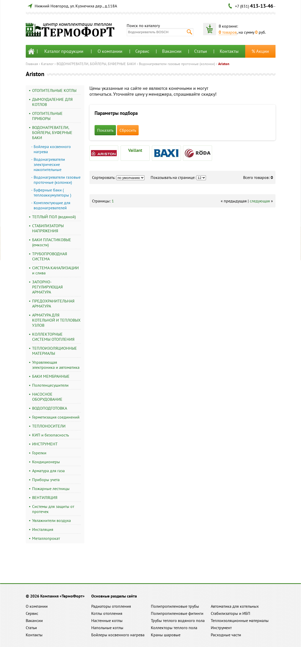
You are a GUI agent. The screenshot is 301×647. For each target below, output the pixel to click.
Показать (105, 130)
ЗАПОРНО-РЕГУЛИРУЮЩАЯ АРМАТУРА (47, 287)
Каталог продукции (63, 51)
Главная (32, 64)
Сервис (142, 51)
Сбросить (128, 130)
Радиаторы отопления (111, 606)
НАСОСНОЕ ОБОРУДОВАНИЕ (47, 397)
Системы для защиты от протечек (53, 509)
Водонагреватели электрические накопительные (49, 164)
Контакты (229, 51)
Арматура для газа (48, 470)
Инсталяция (42, 529)
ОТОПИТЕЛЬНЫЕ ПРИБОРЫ (47, 116)
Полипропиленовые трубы (175, 606)
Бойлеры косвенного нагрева (118, 634)
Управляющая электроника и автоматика (56, 365)
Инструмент (221, 627)
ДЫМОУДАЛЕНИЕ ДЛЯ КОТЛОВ (52, 102)
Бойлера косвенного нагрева (52, 149)
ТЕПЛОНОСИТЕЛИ (49, 426)
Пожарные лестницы (51, 488)
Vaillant (135, 150)
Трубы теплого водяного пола (178, 620)
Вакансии (171, 51)
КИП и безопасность (50, 434)
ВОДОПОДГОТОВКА (49, 408)
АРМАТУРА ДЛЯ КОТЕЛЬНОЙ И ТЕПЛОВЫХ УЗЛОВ (56, 320)
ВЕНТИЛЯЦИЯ (44, 497)
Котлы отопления (106, 613)
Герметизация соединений (56, 417)
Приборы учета (46, 479)
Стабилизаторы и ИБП (230, 613)
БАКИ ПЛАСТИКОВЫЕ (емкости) (51, 242)
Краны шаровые (165, 634)
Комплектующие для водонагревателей (52, 205)
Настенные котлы (107, 620)
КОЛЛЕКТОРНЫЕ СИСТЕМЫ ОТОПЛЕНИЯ (53, 337)
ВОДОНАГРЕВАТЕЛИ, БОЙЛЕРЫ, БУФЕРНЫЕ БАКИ (96, 64)
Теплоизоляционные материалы (240, 620)
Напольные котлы (107, 627)
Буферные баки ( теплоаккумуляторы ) (52, 192)
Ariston (223, 64)
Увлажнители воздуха (51, 520)
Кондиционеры (46, 461)
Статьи (200, 51)
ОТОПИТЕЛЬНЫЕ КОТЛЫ (54, 90)
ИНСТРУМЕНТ (45, 443)
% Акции (260, 51)
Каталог (47, 64)
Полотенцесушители (50, 385)
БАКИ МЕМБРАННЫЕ (51, 376)
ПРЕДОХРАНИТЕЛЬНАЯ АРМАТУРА (53, 303)
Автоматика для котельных (235, 606)
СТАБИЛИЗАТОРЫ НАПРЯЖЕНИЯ (48, 228)
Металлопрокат (46, 538)
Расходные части (226, 634)
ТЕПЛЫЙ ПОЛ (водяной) (54, 216)
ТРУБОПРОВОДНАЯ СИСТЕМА (49, 256)
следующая (260, 200)
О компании (110, 51)
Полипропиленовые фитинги (177, 613)
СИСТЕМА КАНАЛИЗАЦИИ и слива (55, 270)
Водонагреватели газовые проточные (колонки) (177, 64)
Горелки (39, 452)
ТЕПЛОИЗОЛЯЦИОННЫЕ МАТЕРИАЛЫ (54, 351)
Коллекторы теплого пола (174, 627)
